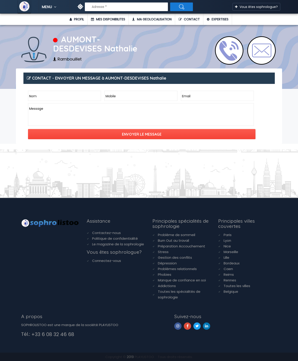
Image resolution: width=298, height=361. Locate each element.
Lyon (227, 240)
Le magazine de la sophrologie (118, 244)
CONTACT (189, 19)
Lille (226, 257)
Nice (227, 246)
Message (36, 108)
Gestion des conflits (175, 257)
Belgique (231, 291)
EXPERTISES (217, 19)
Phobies (164, 274)
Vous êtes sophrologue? (256, 7)
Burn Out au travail (173, 240)
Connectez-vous (106, 260)
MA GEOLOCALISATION (152, 19)
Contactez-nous (106, 232)
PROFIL (77, 19)
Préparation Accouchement (181, 246)
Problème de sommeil (176, 234)
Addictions (167, 285)
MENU (49, 7)
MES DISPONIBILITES (108, 19)
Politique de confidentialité (115, 238)
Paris (228, 234)
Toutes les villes (237, 285)
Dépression (167, 263)
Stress (163, 251)
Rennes (230, 280)
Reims (229, 274)
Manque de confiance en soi (182, 280)
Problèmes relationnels (177, 268)
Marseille (231, 251)
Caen (228, 268)
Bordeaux (232, 263)
